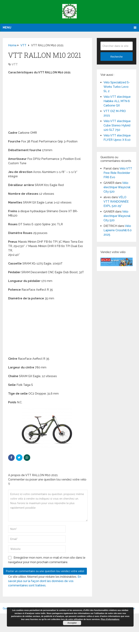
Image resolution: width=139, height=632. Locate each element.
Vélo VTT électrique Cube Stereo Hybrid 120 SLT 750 (117, 125)
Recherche (116, 56)
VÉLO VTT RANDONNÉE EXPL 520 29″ (116, 201)
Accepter (72, 623)
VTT (15, 64)
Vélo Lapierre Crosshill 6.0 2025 (118, 230)
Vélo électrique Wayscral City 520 (117, 187)
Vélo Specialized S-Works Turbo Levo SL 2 (117, 87)
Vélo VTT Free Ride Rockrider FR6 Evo (118, 173)
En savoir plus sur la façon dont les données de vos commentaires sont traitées (44, 581)
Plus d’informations (110, 619)
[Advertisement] (47, 103)
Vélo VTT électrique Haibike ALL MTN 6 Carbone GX (117, 101)
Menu (7, 27)
